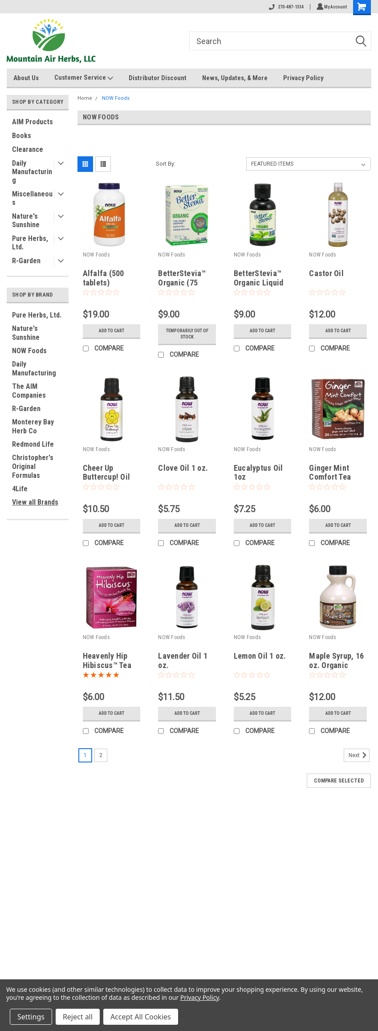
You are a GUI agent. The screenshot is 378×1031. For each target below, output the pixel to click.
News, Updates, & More (235, 78)
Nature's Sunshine (26, 220)
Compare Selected (339, 781)
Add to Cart (111, 331)
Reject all (78, 1017)
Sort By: (165, 163)
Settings (31, 1017)
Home (84, 98)
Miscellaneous (32, 198)
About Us (26, 78)
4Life (20, 489)
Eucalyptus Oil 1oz (258, 472)
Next (359, 755)
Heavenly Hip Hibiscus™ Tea (107, 660)
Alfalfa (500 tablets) (103, 278)
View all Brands (35, 502)
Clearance (27, 149)
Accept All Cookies (140, 1017)
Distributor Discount (158, 78)
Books (21, 135)
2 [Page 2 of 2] (100, 755)
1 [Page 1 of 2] (85, 755)
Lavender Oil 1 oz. (182, 660)
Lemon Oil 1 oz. (260, 655)
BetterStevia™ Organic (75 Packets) (182, 283)
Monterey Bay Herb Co (33, 426)
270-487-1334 (285, 7)
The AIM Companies (29, 390)
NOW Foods (29, 350)
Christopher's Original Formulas (32, 466)
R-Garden (26, 261)
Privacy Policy (303, 78)
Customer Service (83, 77)
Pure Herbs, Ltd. (30, 242)
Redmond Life (33, 444)
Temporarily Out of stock (187, 334)
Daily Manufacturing (32, 171)
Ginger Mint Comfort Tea (330, 472)
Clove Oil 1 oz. (183, 468)
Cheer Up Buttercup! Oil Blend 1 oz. (106, 477)
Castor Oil (326, 273)
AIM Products (32, 122)
